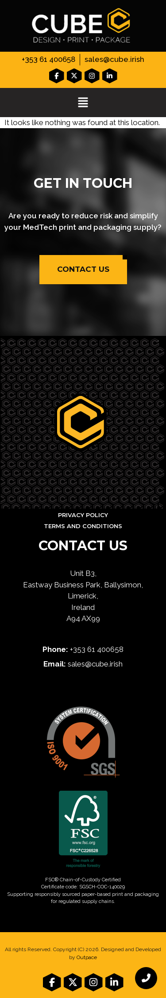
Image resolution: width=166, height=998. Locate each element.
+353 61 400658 (48, 59)
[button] (83, 103)
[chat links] (146, 978)
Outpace (87, 957)
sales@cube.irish (114, 59)
